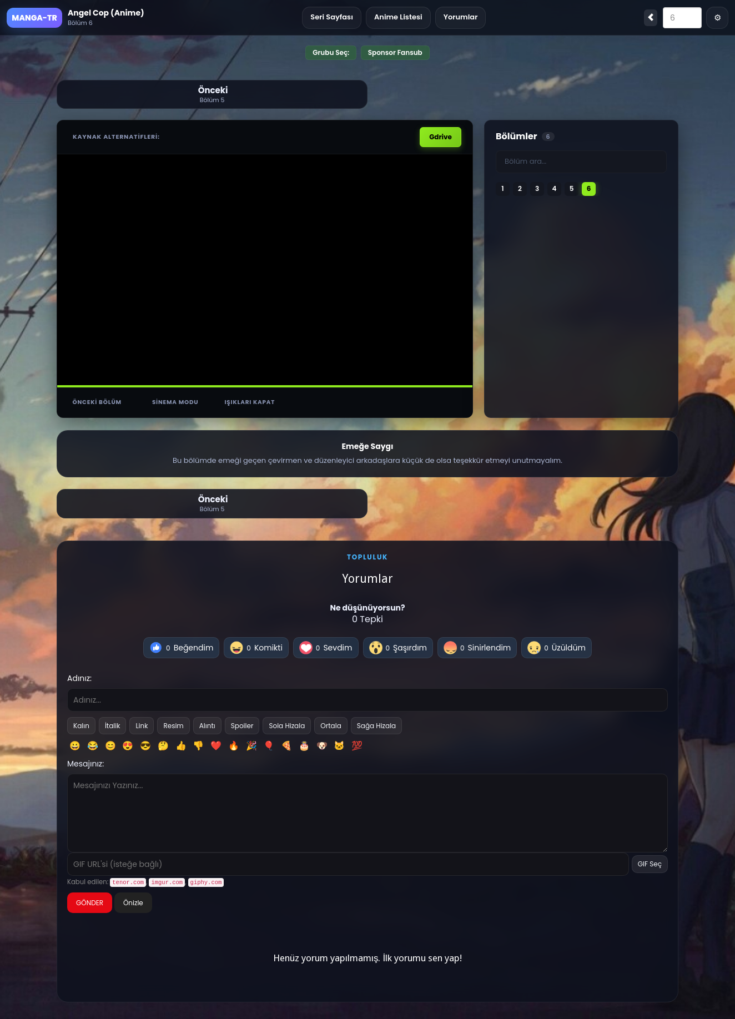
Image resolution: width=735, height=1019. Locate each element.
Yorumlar (461, 17)
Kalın (81, 724)
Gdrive (440, 135)
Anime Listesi (398, 17)
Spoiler (242, 724)
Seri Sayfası (331, 17)
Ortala (330, 724)
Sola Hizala (287, 724)
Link (141, 724)
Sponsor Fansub (395, 52)
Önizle (133, 901)
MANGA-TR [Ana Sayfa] (34, 17)
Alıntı (207, 724)
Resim (173, 724)
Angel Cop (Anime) (106, 12)
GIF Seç (650, 863)
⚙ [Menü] (717, 17)
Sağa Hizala (376, 724)
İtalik (112, 724)
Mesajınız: (85, 762)
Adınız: (79, 677)
